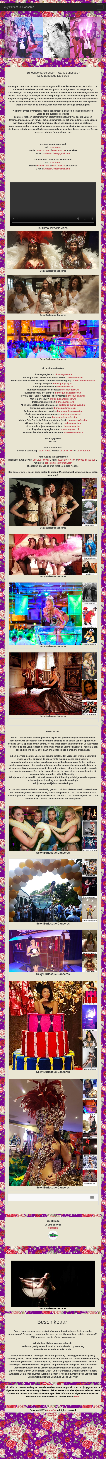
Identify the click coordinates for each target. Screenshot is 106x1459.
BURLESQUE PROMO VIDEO (53, 204)
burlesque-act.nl (75, 377)
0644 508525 (58, 150)
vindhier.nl (53, 1228)
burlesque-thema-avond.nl (72, 405)
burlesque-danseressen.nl (68, 393)
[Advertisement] (53, 1437)
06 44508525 (58, 165)
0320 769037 (55, 147)
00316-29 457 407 (66, 460)
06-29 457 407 (67, 450)
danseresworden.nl (74, 432)
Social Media (53, 1221)
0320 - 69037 (45, 450)
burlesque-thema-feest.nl (64, 417)
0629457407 (43, 165)
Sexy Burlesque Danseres (18, 7)
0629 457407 (43, 150)
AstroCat (51, 1410)
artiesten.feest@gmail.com (56, 153)
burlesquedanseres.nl (65, 408)
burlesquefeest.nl (65, 402)
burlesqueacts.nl (64, 386)
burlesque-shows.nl (70, 414)
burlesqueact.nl (72, 426)
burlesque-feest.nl (69, 389)
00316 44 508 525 (86, 460)
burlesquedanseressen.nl (63, 399)
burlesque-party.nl (62, 383)
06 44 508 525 (84, 450)
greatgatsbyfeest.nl (77, 420)
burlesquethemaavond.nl (69, 411)
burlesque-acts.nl (72, 423)
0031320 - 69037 (41, 460)
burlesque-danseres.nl (84, 380)
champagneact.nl (63, 374)
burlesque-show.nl (75, 396)
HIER (76, 1396)
